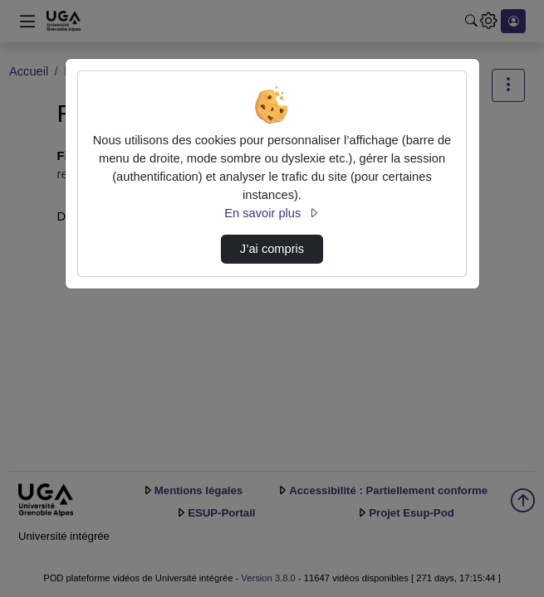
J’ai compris (272, 248)
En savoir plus (271, 213)
